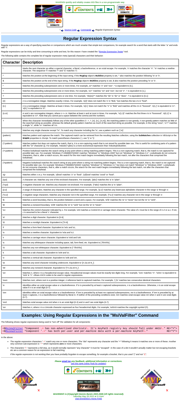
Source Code (70, 30)
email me (66, 362)
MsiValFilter (14, 328)
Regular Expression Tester (111, 51)
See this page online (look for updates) (88, 364)
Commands (86, 30)
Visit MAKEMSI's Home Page (88, 399)
